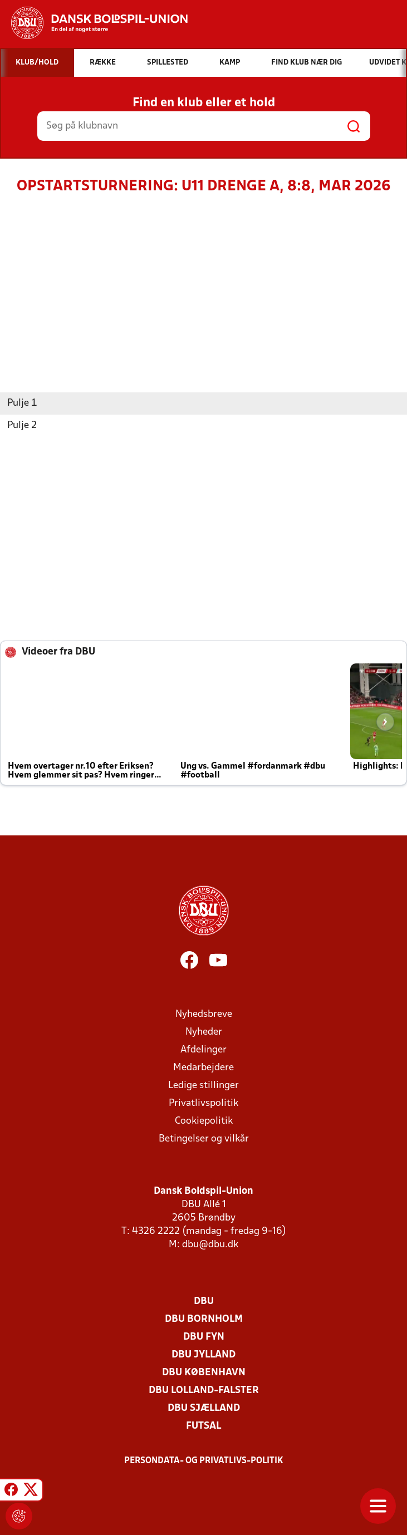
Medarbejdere (203, 1067)
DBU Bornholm (204, 1319)
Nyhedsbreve (203, 1014)
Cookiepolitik (204, 1121)
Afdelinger (203, 1050)
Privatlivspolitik (203, 1103)
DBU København (204, 1372)
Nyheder (203, 1032)
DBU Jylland (203, 1355)
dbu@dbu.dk (210, 1244)
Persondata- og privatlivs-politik (203, 1461)
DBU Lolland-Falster (204, 1390)
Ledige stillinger (203, 1085)
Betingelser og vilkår (204, 1139)
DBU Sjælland (204, 1408)
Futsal (203, 1426)
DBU (204, 1301)
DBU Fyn (203, 1337)
